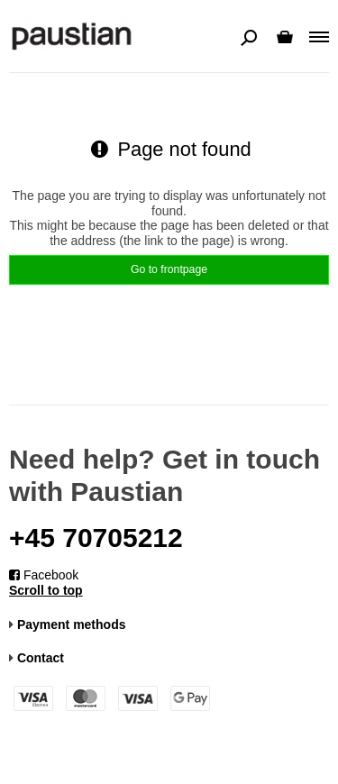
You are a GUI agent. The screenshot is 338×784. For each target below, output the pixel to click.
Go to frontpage (169, 269)
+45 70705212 (96, 537)
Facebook (43, 575)
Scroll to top (46, 590)
